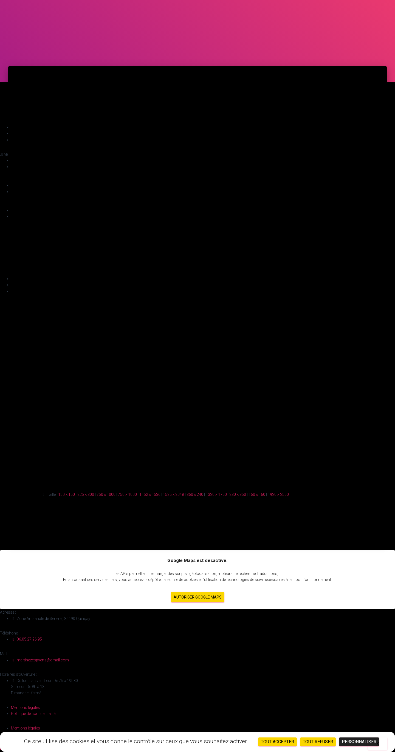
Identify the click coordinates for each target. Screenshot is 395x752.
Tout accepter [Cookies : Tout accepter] (277, 741)
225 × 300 (85, 494)
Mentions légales (25, 707)
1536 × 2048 (173, 494)
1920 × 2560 (278, 494)
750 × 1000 (106, 494)
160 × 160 (257, 494)
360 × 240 (195, 494)
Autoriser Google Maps (198, 597)
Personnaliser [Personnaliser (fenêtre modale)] (359, 741)
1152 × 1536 (149, 494)
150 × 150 (66, 494)
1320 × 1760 (216, 494)
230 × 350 (237, 494)
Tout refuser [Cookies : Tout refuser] (318, 741)
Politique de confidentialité (33, 713)
